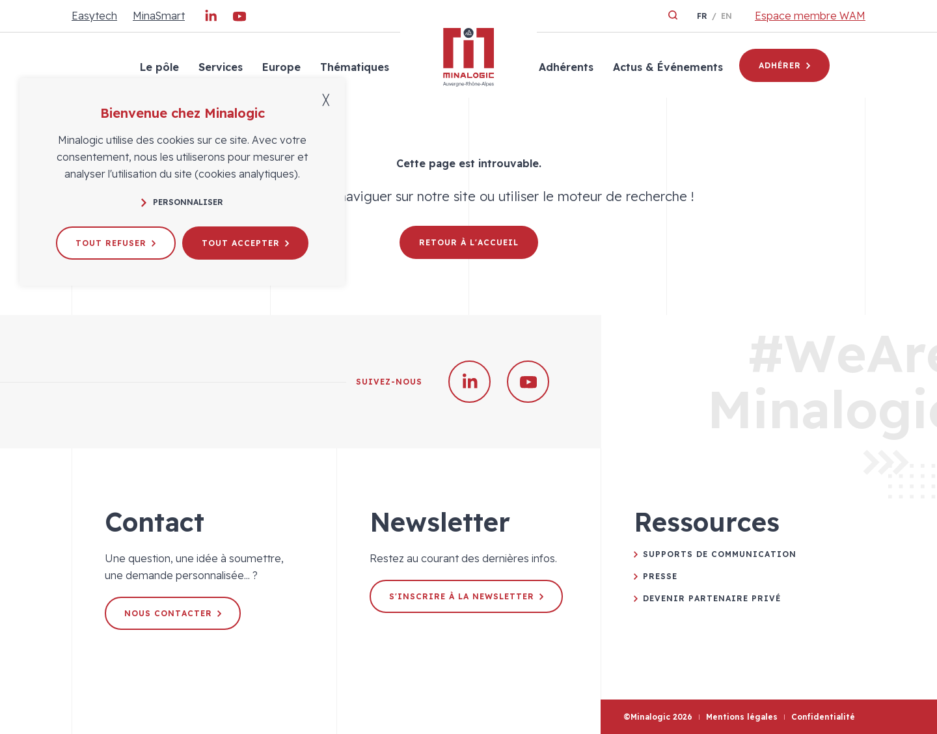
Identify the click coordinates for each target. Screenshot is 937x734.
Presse (660, 576)
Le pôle (159, 67)
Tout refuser (115, 243)
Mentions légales (742, 717)
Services (220, 67)
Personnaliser (182, 202)
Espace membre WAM (810, 15)
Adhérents (566, 67)
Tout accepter (245, 243)
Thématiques (354, 67)
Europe (281, 67)
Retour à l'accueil (469, 242)
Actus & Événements (668, 67)
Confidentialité (823, 717)
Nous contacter (172, 613)
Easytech (94, 15)
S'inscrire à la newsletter (466, 596)
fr (702, 16)
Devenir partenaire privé (712, 598)
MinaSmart (159, 15)
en (726, 16)
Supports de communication (719, 554)
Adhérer (784, 65)
